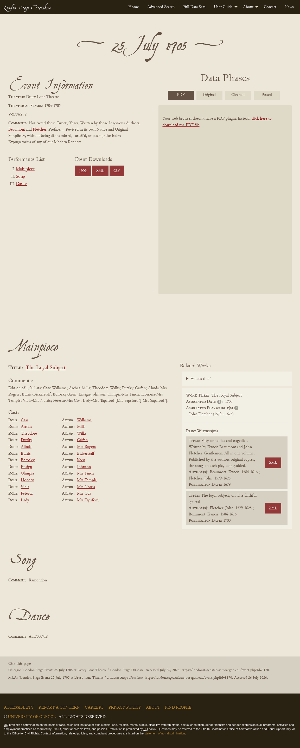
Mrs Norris (86, 487)
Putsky (26, 440)
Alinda (26, 447)
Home (133, 7)
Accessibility (19, 708)
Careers (94, 708)
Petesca (27, 493)
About (248, 7)
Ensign (26, 467)
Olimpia (27, 473)
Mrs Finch (85, 473)
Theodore (29, 433)
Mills (81, 427)
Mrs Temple (87, 480)
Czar (24, 420)
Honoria (27, 480)
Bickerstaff (85, 454)
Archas (26, 427)
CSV (116, 171)
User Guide (223, 7)
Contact (270, 7)
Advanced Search (161, 7)
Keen (81, 460)
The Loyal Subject (46, 368)
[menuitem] (133, 7)
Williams (84, 420)
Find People (178, 708)
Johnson (84, 467)
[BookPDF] (225, 202)
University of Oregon (32, 717)
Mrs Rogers (86, 447)
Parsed (266, 95)
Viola (25, 487)
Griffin (82, 440)
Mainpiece (25, 169)
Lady (25, 500)
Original (209, 95)
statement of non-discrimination (164, 733)
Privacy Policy (124, 708)
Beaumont (16, 129)
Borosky (28, 460)
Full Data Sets (194, 7)
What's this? (200, 379)
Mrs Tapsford (88, 500)
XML (100, 171)
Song (20, 176)
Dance (21, 184)
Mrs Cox (84, 493)
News (289, 7)
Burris (26, 454)
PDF (181, 95)
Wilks (82, 433)
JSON (83, 171)
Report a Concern (59, 708)
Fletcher (39, 129)
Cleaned (238, 95)
